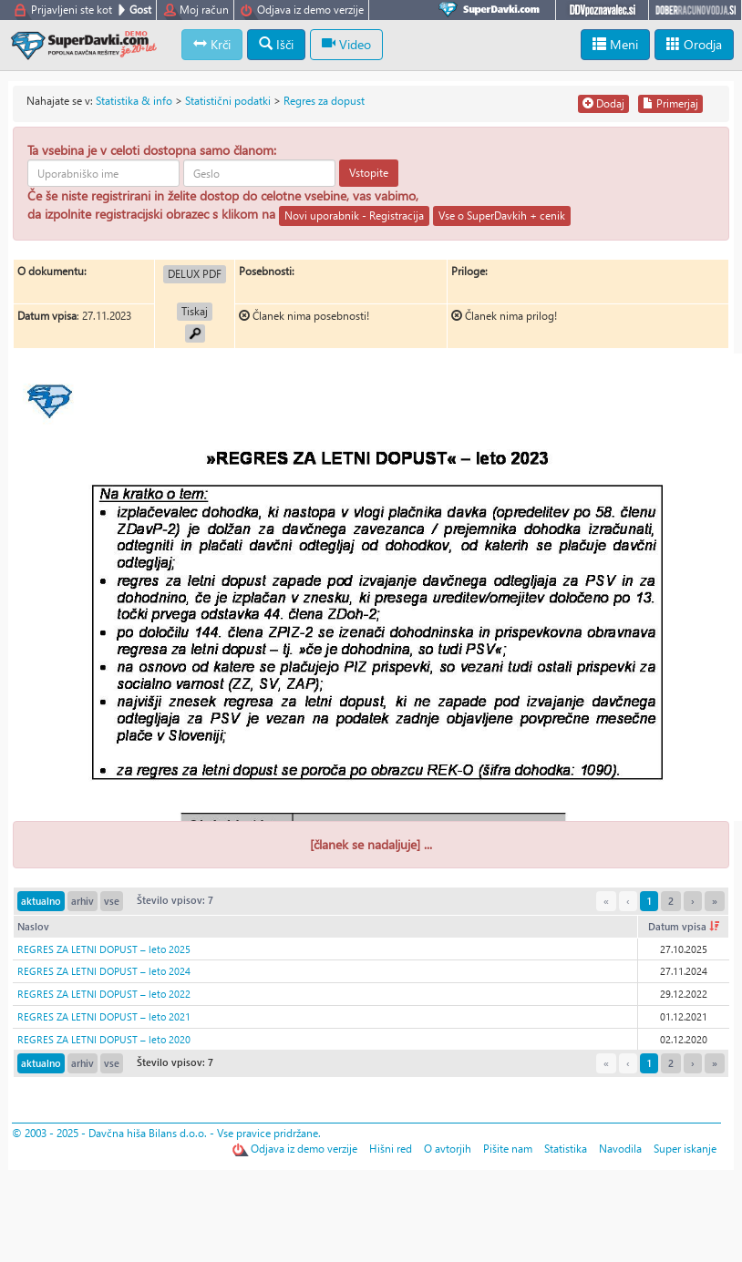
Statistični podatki (228, 101)
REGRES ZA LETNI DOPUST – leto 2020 (104, 1039)
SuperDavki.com (492, 10)
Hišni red (390, 1148)
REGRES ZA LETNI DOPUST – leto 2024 (104, 971)
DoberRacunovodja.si (695, 10)
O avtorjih (447, 1148)
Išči (276, 44)
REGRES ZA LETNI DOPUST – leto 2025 (104, 949)
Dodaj (603, 103)
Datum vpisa (683, 926)
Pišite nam (507, 1148)
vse (111, 901)
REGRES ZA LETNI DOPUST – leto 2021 (104, 1016)
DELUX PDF (195, 274)
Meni (615, 44)
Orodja (694, 44)
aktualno (41, 901)
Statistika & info (134, 101)
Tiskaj (194, 311)
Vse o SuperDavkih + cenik (501, 215)
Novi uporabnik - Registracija (354, 215)
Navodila (620, 1148)
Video (346, 44)
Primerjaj (670, 103)
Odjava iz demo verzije (310, 9)
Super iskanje (685, 1148)
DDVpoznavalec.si (602, 10)
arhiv (82, 901)
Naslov (33, 926)
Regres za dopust (324, 101)
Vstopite (368, 173)
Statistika (565, 1148)
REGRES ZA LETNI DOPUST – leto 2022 (104, 994)
